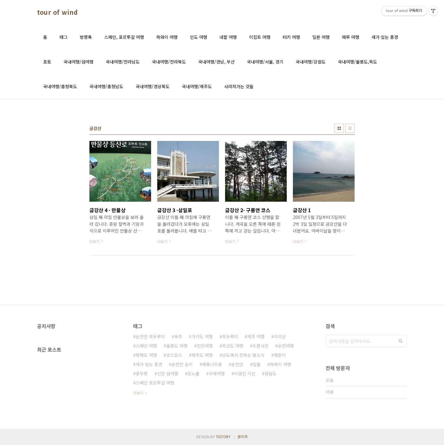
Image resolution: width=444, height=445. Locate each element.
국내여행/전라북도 (169, 62)
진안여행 (205, 346)
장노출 (193, 373)
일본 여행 (321, 37)
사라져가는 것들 (238, 86)
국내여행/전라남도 (123, 62)
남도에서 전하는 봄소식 (243, 355)
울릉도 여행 (176, 346)
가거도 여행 (202, 336)
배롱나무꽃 (212, 364)
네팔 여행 (228, 37)
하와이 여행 (167, 37)
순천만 (237, 364)
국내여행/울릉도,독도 (357, 62)
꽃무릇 (142, 373)
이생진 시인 (244, 373)
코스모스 (174, 355)
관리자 (242, 436)
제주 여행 (256, 336)
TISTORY (223, 436)
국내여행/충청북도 (60, 86)
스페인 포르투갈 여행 (155, 383)
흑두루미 (230, 336)
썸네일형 (339, 128)
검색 (401, 341)
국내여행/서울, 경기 (265, 62)
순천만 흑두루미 (150, 336)
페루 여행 (350, 37)
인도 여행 (198, 37)
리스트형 (350, 128)
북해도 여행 (146, 355)
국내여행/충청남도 (106, 86)
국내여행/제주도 (197, 86)
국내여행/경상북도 (153, 86)
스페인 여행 (146, 346)
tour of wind (57, 12)
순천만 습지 (182, 364)
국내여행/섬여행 (78, 62)
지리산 (280, 336)
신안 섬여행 (167, 373)
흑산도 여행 (232, 346)
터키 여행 (291, 37)
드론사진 (261, 346)
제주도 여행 (202, 355)
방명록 (86, 37)
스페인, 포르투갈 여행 (124, 37)
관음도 (271, 373)
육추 (178, 336)
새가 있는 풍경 (385, 37)
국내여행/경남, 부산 (216, 62)
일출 (257, 364)
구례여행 (217, 373)
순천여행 (286, 346)
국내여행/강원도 (311, 62)
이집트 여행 (259, 37)
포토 (47, 62)
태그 (64, 37)
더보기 (138, 392)
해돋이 (280, 355)
